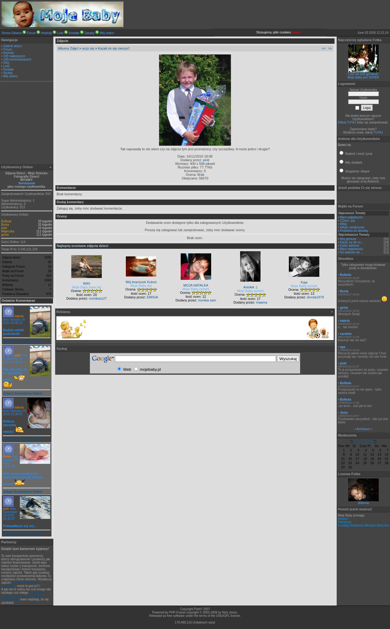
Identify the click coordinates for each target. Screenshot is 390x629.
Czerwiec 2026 (363, 442)
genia (5, 234)
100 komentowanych (17, 59)
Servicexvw (26, 183)
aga (342, 347)
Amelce (343, 518)
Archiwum (363, 429)
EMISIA (152, 297)
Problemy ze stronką (354, 230)
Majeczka (7, 231)
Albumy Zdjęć (68, 48)
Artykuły (46, 33)
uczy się (88, 48)
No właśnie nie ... (351, 252)
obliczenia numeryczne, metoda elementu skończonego (22, 596)
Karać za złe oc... (351, 242)
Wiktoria (363, 503)
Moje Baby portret (196, 289)
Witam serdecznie (352, 227)
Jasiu (344, 412)
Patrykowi (344, 522)
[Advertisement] (27, 123)
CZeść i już (347, 220)
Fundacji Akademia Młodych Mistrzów (363, 525)
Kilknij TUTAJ (347, 122)
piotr (4, 228)
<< (324, 48)
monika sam (207, 300)
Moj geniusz (348, 239)
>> (330, 48)
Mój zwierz (107, 33)
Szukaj (7, 73)
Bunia (5, 224)
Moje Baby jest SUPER (363, 77)
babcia (19, 316)
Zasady (89, 33)
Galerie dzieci (12, 46)
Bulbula (6, 221)
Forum (31, 33)
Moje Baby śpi (141, 285)
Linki (60, 33)
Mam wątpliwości (351, 217)
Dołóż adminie (349, 245)
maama (261, 302)
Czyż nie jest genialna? (363, 74)
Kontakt (74, 33)
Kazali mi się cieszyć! (113, 48)
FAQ (6, 62)
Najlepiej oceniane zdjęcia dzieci (82, 246)
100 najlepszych (14, 56)
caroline (346, 333)
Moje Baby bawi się (86, 287)
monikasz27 (98, 298)
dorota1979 (315, 297)
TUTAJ (378, 132)
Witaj (343, 224)
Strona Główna (12, 33)
